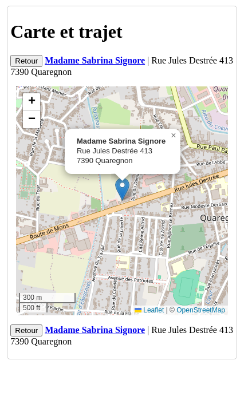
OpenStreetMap (200, 310)
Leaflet (149, 310)
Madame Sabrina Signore (95, 60)
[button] (122, 189)
